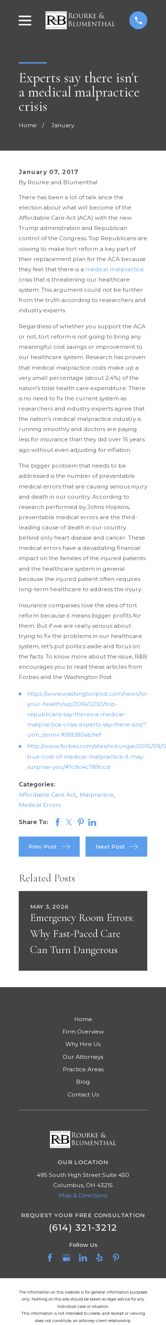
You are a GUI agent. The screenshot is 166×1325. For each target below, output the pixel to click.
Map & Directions (83, 1195)
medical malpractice (114, 269)
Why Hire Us (83, 1044)
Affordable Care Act (47, 794)
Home (83, 1019)
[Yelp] (99, 1258)
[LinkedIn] (83, 1258)
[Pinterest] (116, 1258)
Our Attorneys (83, 1056)
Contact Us (83, 1094)
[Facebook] (50, 1258)
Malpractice (96, 794)
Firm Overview (83, 1031)
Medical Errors (40, 804)
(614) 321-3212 (83, 1227)
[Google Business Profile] (66, 1258)
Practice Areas (83, 1069)
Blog (83, 1081)
